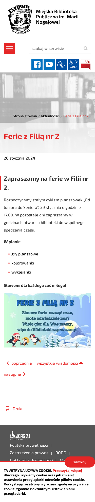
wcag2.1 (73, 64)
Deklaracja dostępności (20, 435)
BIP (85, 64)
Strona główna (25, 116)
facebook (37, 64)
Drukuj (19, 408)
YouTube (49, 64)
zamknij (79, 462)
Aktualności (50, 116)
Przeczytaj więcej (67, 470)
